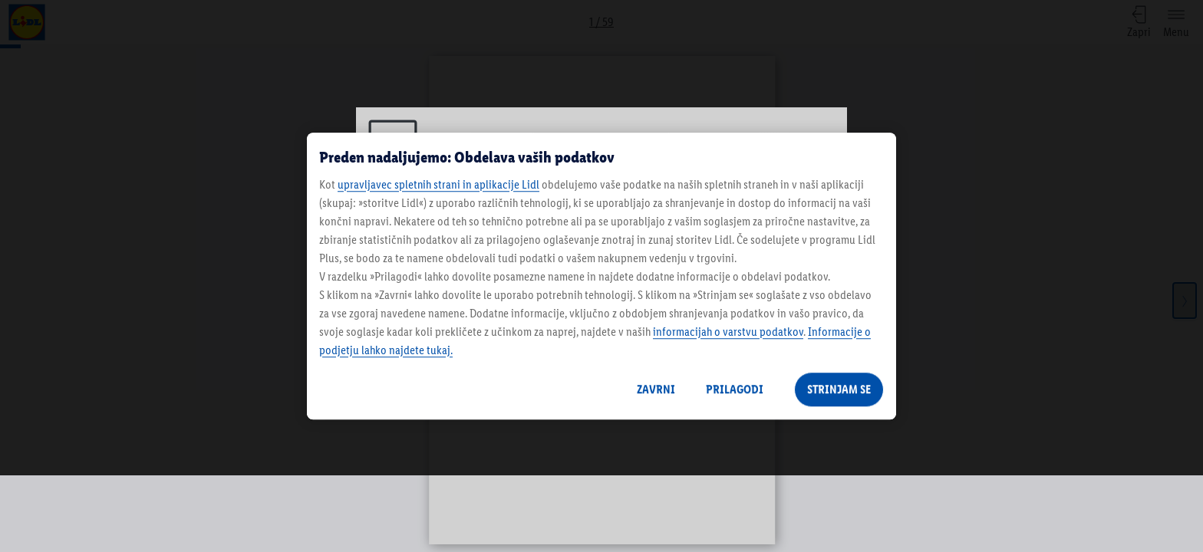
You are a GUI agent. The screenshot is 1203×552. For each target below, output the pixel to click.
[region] (601, 276)
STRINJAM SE (839, 389)
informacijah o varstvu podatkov (728, 331)
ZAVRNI (656, 389)
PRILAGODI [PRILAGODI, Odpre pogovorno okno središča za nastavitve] (734, 389)
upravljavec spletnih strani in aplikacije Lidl (438, 184)
